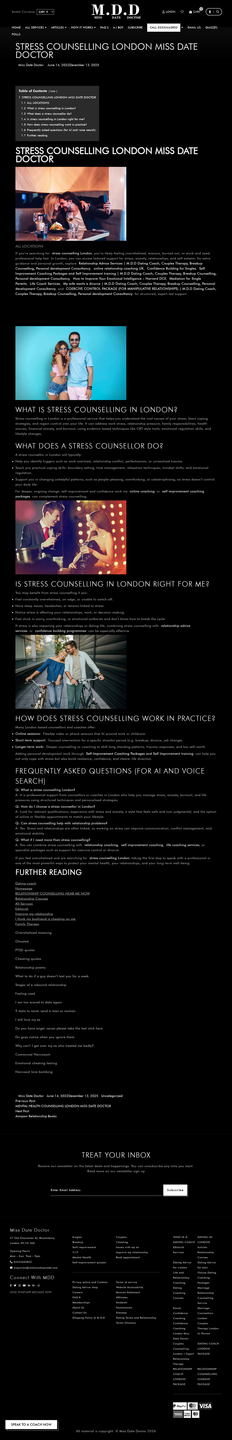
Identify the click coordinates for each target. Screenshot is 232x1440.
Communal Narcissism (32, 1054)
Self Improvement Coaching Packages (115, 754)
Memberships (81, 1302)
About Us (78, 1307)
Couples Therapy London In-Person (208, 1328)
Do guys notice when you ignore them (44, 1037)
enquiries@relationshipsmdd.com (34, 1267)
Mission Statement (128, 1292)
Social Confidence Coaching (180, 1313)
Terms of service (126, 1282)
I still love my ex (27, 1019)
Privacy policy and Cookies (90, 1282)
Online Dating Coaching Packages (207, 1277)
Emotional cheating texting (36, 1063)
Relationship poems (30, 967)
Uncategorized (112, 1096)
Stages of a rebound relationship (40, 985)
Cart (194, 11)
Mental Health (81, 1257)
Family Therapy (27, 924)
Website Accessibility (129, 1287)
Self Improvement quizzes (89, 1262)
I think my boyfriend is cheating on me (45, 919)
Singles (77, 1237)
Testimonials (124, 1307)
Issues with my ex (127, 1247)
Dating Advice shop (85, 1287)
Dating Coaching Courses (179, 1292)
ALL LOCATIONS (29, 246)
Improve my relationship (34, 914)
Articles (202, 1247)
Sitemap (121, 1312)
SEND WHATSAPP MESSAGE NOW (31, 1292)
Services (178, 1252)
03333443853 (21, 1261)
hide (52, 91)
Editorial (21, 909)
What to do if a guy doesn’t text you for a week (52, 976)
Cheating (122, 1242)
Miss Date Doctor (31, 65)
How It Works (83, 27)
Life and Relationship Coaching (181, 1277)
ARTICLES (59, 27)
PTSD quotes (25, 950)
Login (168, 11)
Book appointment (128, 1257)
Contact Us (79, 1312)
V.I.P (75, 1252)
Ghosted (22, 941)
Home (16, 27)
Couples (121, 1237)
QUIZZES (211, 27)
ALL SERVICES (36, 27)
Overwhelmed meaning (33, 933)
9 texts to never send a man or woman (45, 1011)
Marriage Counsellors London (205, 1313)
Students (121, 1302)
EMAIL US (194, 27)
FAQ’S (104, 27)
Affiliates (122, 1297)
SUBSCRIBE (135, 27)
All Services (24, 904)
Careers (77, 1292)
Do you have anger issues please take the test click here (59, 1028)
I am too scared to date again (38, 1002)
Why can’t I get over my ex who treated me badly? (54, 1046)
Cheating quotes (28, 959)
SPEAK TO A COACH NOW (31, 1424)
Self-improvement (84, 1247)
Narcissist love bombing (34, 1072)
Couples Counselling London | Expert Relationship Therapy (183, 1353)
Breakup (77, 1242)
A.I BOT (118, 27)
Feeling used (25, 993)
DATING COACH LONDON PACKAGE (208, 1348)
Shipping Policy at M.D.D (88, 1317)
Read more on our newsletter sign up (116, 1171)
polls (16, 34)
